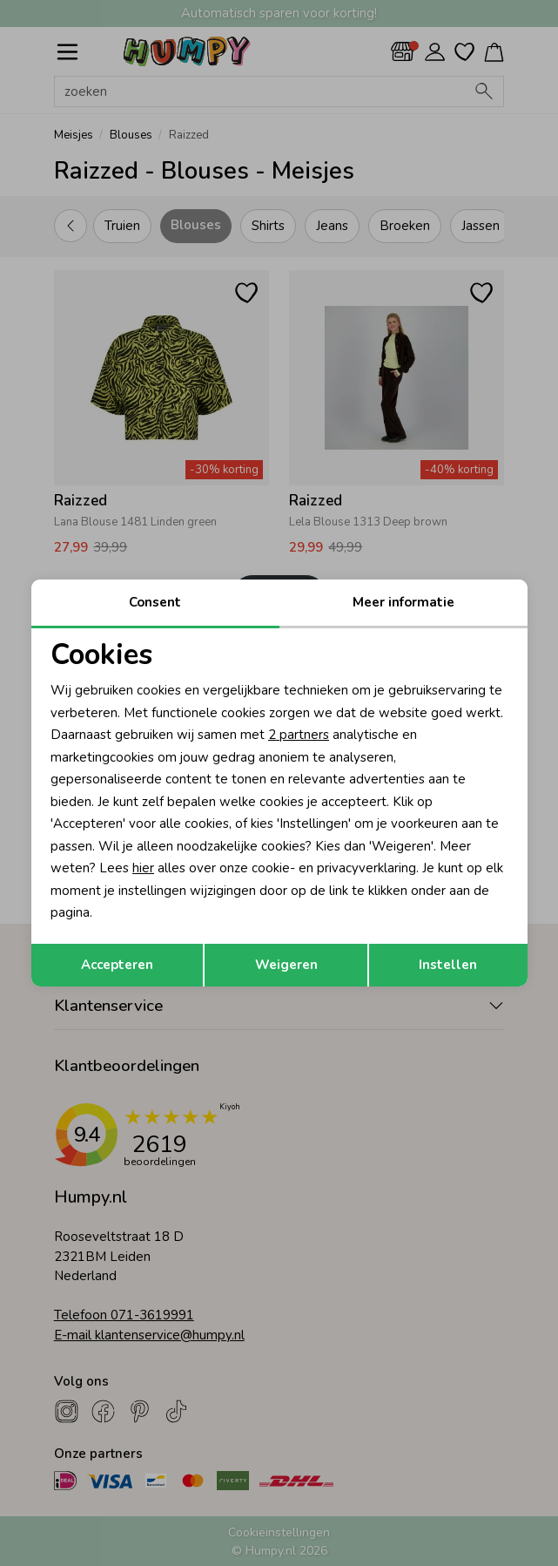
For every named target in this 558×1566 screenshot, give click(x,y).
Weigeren (286, 964)
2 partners (298, 734)
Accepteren (117, 964)
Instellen (448, 964)
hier (143, 868)
